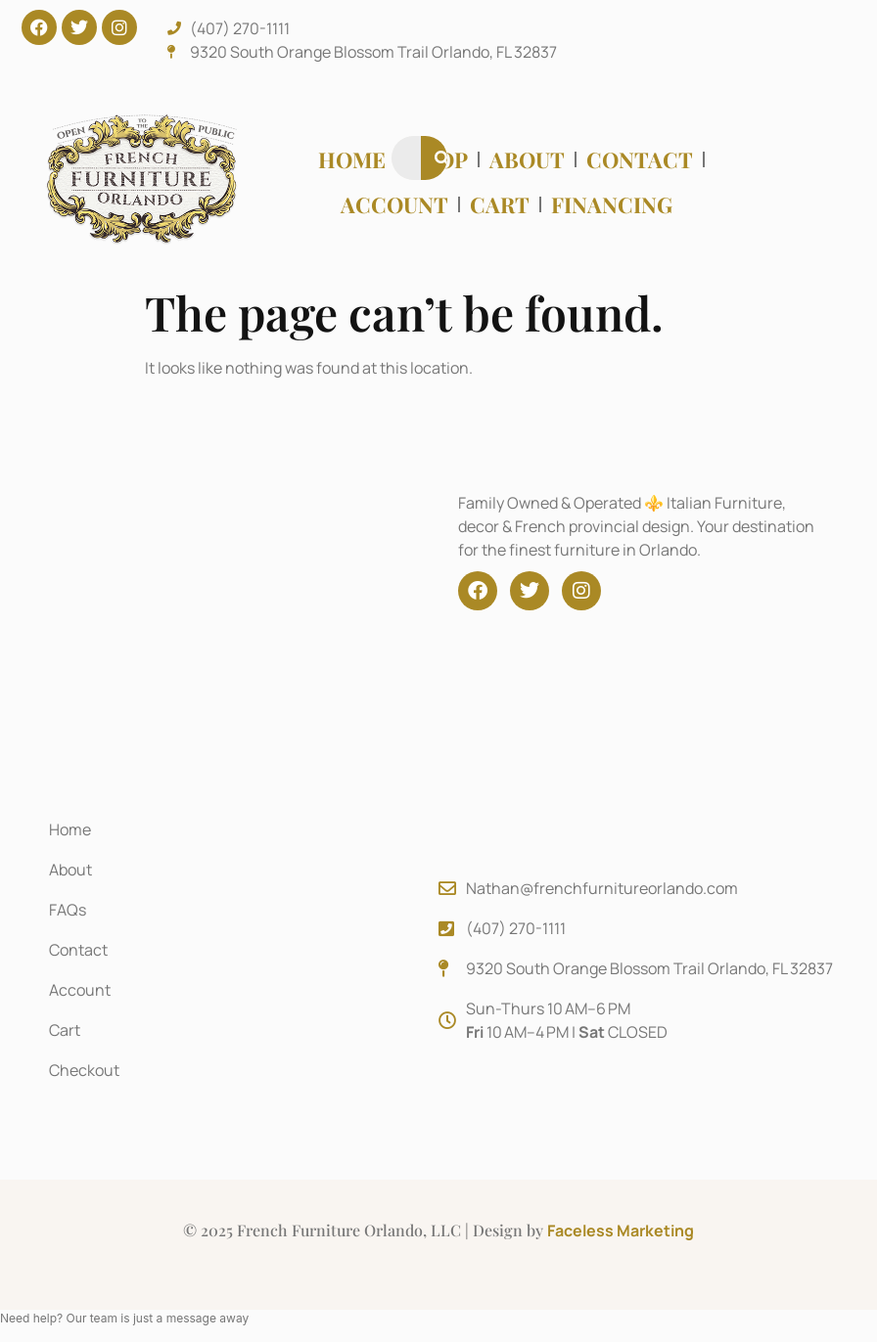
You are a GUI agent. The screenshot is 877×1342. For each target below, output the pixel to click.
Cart (500, 204)
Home (352, 159)
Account (394, 204)
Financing (611, 204)
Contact (639, 159)
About (527, 159)
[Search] (442, 158)
